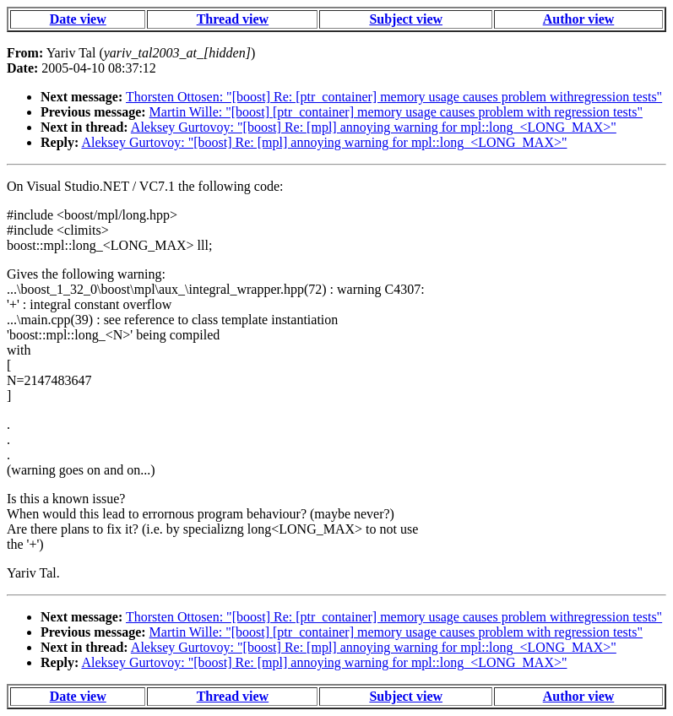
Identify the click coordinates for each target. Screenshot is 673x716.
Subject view (405, 19)
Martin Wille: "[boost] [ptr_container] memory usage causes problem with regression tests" (396, 112)
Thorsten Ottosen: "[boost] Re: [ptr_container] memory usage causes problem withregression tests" (394, 97)
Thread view (233, 19)
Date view (78, 19)
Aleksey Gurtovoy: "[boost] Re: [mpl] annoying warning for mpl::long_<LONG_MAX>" (373, 127)
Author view (579, 19)
